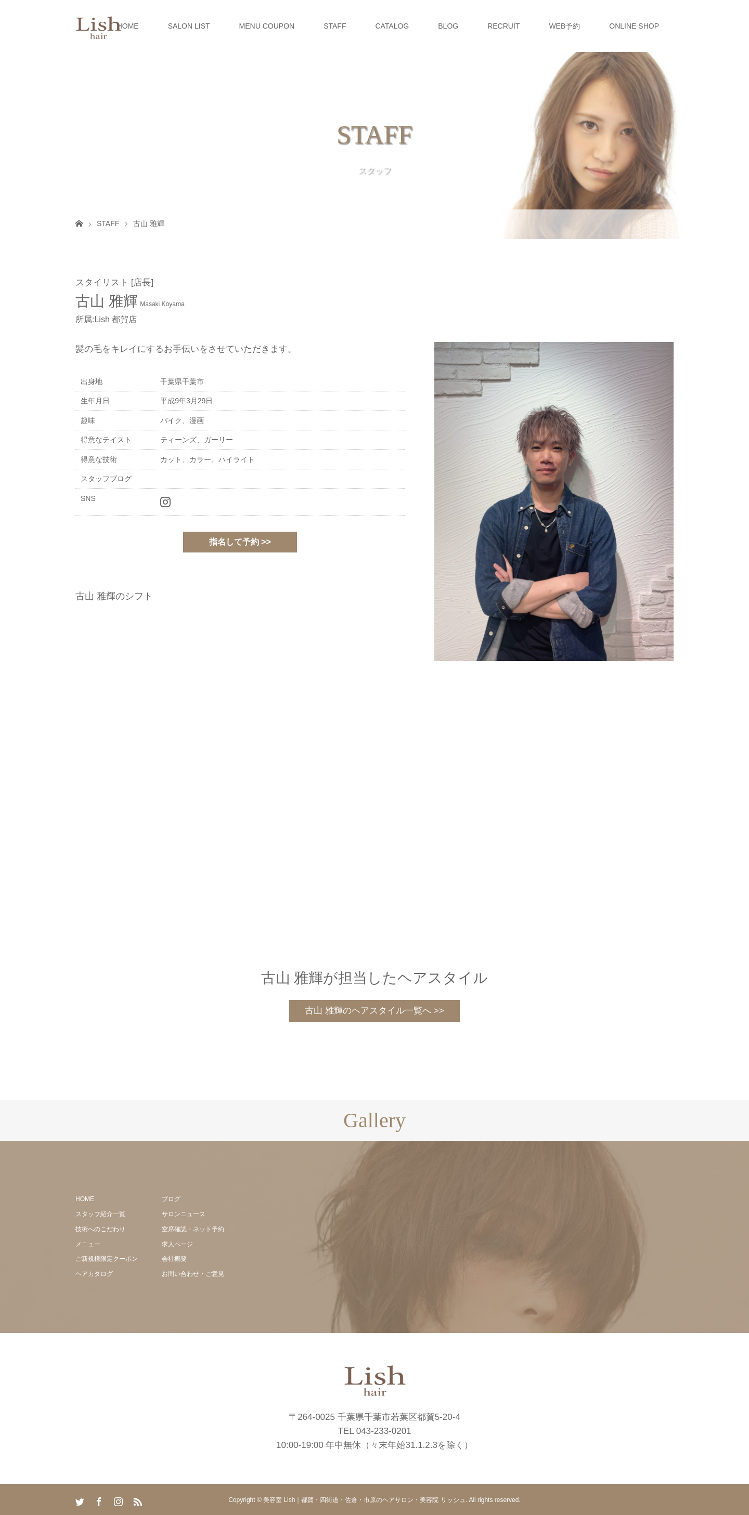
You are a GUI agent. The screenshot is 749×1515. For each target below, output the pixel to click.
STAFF (335, 26)
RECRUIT (503, 26)
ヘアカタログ (94, 1273)
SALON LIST (189, 26)
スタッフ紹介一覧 (100, 1214)
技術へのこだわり (100, 1229)
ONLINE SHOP (634, 26)
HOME (128, 26)
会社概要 (174, 1258)
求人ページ (177, 1244)
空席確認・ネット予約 (193, 1229)
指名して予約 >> (240, 541)
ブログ (171, 1199)
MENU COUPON (267, 26)
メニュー (87, 1244)
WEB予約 (564, 26)
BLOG (448, 26)
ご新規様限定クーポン (106, 1258)
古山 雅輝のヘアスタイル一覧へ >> (374, 1011)
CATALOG (392, 26)
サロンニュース (183, 1214)
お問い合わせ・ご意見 (193, 1273)
